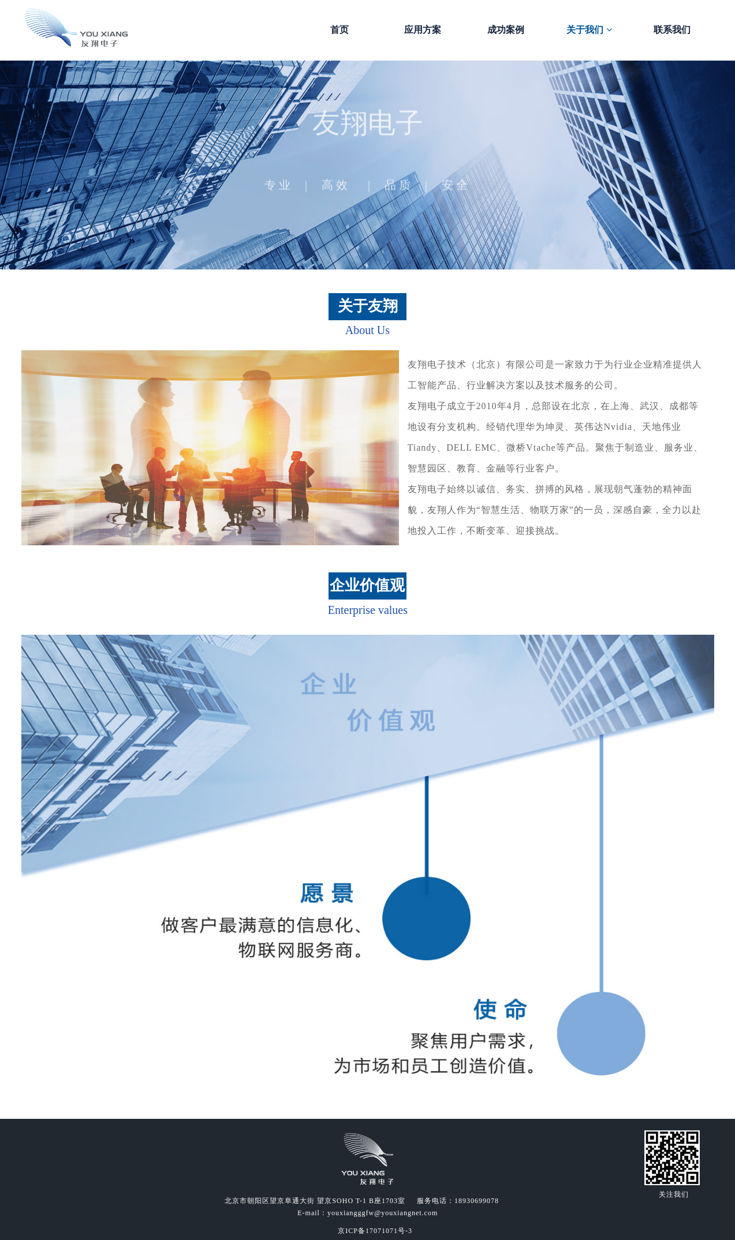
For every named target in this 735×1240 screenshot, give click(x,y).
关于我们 (588, 30)
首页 (339, 30)
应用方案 (422, 30)
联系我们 (672, 30)
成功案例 (505, 30)
